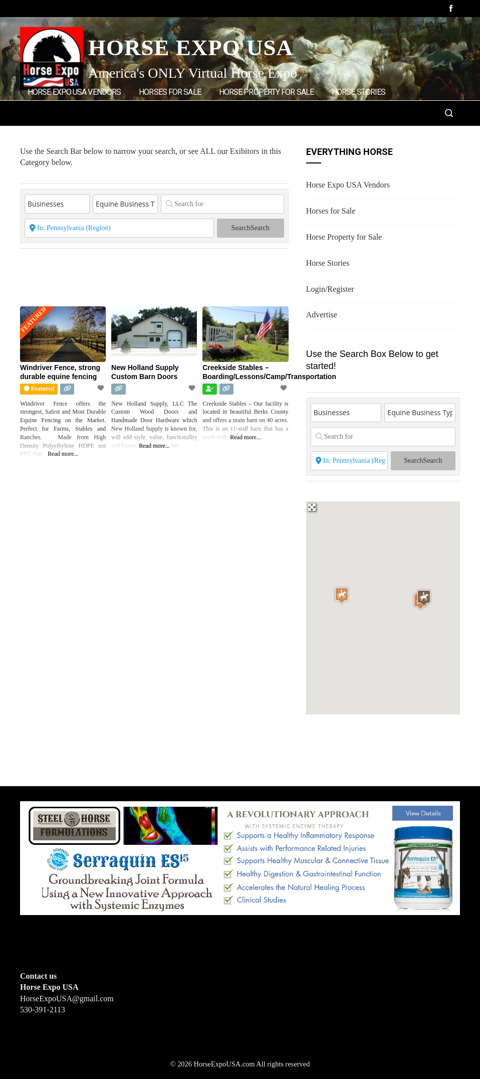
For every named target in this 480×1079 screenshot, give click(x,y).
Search (250, 228)
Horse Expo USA (190, 47)
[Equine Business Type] (125, 204)
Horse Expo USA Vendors (74, 92)
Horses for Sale (170, 92)
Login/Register (58, 134)
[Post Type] (57, 204)
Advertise (122, 134)
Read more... (63, 453)
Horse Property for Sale (266, 92)
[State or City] (119, 228)
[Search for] (222, 204)
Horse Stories (358, 92)
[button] (342, 595)
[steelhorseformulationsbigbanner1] (240, 857)
